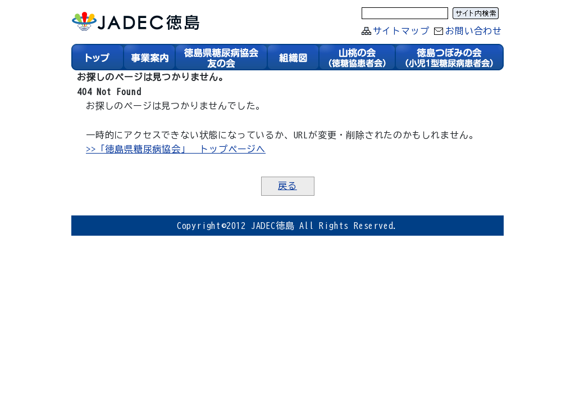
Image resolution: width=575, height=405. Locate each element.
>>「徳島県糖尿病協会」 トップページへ (176, 149)
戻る (287, 185)
